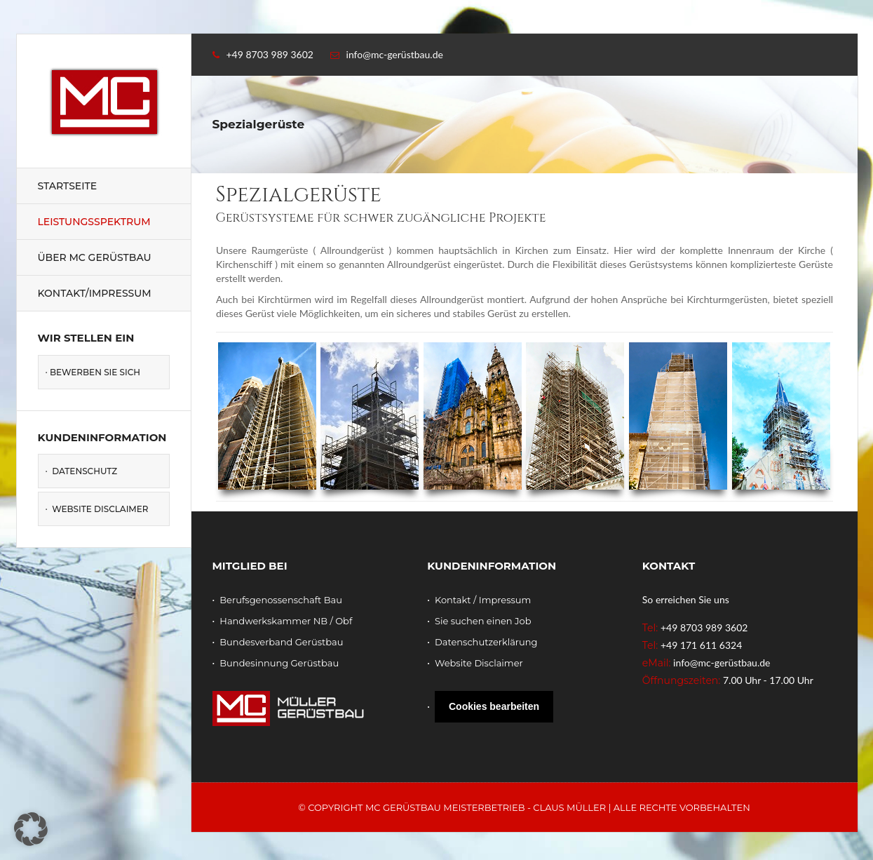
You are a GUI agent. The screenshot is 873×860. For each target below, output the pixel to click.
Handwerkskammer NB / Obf (285, 620)
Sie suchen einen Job (483, 620)
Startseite (67, 186)
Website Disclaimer (479, 662)
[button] (31, 829)
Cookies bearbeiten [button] (494, 706)
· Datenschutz (82, 471)
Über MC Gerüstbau (94, 257)
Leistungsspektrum (94, 221)
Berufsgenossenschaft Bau (280, 599)
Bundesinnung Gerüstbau (279, 662)
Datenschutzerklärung (486, 641)
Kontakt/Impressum (94, 293)
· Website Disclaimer (97, 509)
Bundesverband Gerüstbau (281, 641)
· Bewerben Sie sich (93, 372)
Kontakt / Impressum (483, 599)
